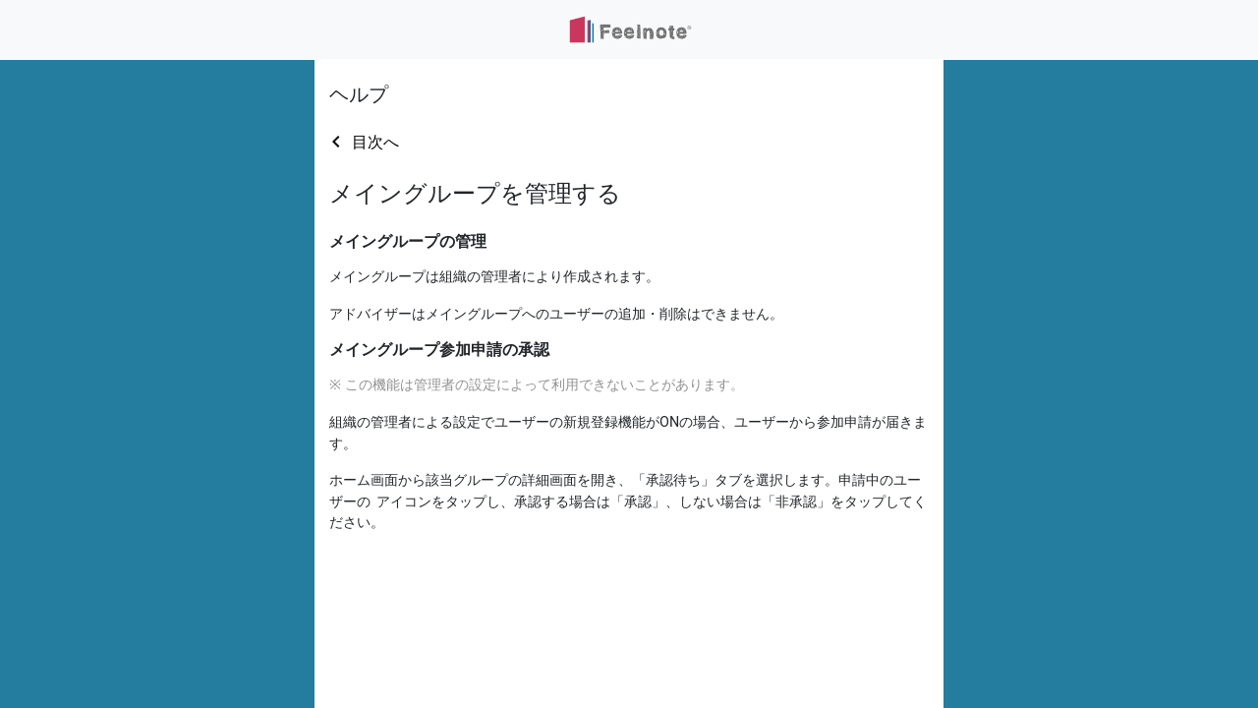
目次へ (375, 142)
